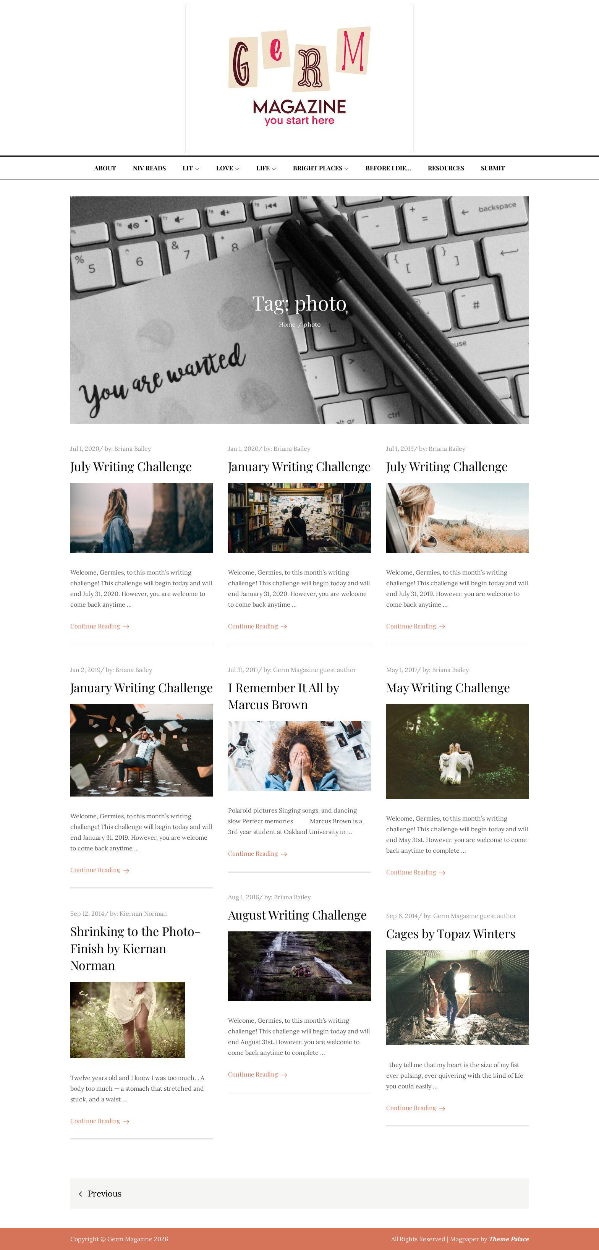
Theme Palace (509, 1239)
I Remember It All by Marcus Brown (283, 695)
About (105, 168)
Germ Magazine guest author (314, 670)
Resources (446, 168)
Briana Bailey (132, 448)
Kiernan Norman (143, 913)
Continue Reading (99, 626)
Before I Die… (388, 168)
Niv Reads (149, 168)
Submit (493, 168)
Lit (191, 168)
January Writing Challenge (299, 466)
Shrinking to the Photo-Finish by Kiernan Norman (135, 948)
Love (228, 168)
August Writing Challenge (297, 914)
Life (266, 168)
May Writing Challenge (448, 687)
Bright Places (321, 168)
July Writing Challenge (131, 466)
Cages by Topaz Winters (450, 933)
